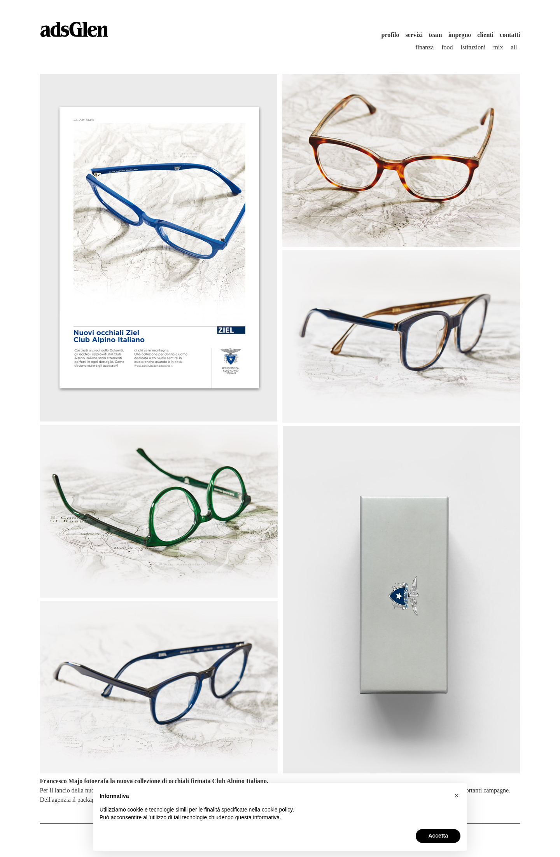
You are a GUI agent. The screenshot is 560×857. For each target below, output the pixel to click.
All (514, 47)
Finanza (424, 47)
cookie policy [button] (277, 809)
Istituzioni (473, 47)
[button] (456, 795)
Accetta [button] (438, 836)
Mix (498, 47)
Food (447, 47)
